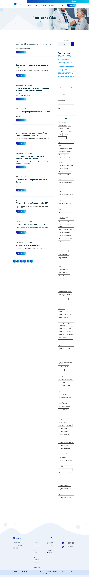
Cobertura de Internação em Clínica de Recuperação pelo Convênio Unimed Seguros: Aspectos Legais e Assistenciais (66, 75)
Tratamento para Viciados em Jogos (36, 567)
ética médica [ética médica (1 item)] (61, 508)
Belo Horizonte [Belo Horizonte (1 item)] (68, 131)
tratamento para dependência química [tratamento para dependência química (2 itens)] (65, 498)
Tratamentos (43, 5)
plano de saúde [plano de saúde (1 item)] (69, 369)
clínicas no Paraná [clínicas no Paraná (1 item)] (62, 278)
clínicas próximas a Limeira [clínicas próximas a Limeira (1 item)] (64, 285)
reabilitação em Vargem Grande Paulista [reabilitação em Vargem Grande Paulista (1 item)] (65, 398)
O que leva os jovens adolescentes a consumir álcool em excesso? (30, 157)
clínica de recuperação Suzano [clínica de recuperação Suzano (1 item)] (65, 235)
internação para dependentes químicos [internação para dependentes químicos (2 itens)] (64, 349)
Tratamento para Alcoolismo (36, 543)
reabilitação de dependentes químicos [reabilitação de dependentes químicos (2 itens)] (64, 386)
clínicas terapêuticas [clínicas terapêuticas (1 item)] (63, 288)
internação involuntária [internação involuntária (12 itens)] (63, 337)
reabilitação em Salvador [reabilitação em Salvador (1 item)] (64, 394)
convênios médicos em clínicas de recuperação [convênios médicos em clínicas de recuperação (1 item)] (65, 295)
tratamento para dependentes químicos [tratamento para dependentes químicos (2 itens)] (65, 493)
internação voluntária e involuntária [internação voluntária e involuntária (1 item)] (65, 356)
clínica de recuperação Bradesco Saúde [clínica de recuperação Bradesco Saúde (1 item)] (65, 178)
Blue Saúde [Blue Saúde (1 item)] (66, 134)
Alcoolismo (60, 97)
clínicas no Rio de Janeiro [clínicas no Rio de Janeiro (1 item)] (64, 281)
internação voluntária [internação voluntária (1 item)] (63, 352)
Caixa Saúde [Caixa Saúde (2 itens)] (61, 145)
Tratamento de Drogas (36, 556)
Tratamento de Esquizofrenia (36, 560)
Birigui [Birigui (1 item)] (60, 134)
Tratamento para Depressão (36, 553)
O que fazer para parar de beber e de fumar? (33, 111)
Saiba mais (22, 52)
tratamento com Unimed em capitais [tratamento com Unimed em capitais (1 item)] (66, 442)
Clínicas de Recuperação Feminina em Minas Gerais (33, 180)
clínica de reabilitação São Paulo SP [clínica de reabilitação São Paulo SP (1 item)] (66, 165)
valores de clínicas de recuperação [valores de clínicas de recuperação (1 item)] (66, 505)
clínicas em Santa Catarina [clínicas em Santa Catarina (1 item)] (64, 275)
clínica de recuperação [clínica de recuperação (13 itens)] (63, 168)
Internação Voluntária (51, 555)
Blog (57, 5)
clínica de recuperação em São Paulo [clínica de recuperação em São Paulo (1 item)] (65, 204)
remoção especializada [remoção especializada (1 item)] (63, 419)
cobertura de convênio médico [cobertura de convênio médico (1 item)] (65, 291)
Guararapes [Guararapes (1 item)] (61, 308)
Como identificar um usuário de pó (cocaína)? (33, 43)
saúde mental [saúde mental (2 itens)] (61, 425)
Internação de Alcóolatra (50, 546)
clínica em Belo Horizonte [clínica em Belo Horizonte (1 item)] (64, 241)
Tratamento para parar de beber (28, 245)
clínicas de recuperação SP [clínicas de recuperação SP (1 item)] (64, 269)
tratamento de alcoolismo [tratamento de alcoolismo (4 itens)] (64, 445)
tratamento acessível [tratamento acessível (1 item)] (63, 428)
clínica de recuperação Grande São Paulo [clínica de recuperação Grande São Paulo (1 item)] (66, 209)
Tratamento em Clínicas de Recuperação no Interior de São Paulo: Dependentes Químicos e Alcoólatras (66, 68)
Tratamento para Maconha (36, 563)
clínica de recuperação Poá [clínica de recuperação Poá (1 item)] (64, 232)
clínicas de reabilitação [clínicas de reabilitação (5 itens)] (63, 254)
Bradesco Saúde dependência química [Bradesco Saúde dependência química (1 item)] (65, 141)
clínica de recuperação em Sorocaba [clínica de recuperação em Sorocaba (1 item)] (64, 200)
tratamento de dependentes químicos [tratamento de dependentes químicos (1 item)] (64, 449)
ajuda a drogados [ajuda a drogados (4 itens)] (62, 125)
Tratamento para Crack (36, 546)
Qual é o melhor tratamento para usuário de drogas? (33, 66)
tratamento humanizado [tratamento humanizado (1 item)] (63, 479)
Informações (60, 103)
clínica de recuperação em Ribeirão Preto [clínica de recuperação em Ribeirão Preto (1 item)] (66, 195)
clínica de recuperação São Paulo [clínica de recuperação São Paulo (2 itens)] (65, 238)
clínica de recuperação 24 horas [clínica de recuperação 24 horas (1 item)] (65, 171)
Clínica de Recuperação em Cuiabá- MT (31, 224)
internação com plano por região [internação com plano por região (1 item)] (65, 314)
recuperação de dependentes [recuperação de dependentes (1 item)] (65, 406)
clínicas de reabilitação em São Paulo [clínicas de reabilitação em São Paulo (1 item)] (65, 258)
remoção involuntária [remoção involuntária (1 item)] (63, 422)
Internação (60, 105)
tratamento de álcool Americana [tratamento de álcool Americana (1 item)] (65, 469)
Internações (51, 5)
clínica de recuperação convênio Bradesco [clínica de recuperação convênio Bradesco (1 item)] (65, 183)
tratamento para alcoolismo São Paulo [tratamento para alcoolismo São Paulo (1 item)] (65, 489)
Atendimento (72, 5)
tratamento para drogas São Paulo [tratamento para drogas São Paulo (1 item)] (65, 501)
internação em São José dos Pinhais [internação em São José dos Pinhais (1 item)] (66, 334)
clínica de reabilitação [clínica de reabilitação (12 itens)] (63, 154)
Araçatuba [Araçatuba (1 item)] (61, 131)
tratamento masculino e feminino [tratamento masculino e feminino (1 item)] (65, 482)
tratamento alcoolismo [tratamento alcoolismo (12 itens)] (63, 431)
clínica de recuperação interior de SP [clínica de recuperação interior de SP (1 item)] (65, 213)
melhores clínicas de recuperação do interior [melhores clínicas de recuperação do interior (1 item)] (65, 363)
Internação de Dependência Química (51, 543)
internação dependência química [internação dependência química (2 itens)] (65, 328)
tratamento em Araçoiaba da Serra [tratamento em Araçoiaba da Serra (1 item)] (65, 472)
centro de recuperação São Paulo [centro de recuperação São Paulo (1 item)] (65, 148)
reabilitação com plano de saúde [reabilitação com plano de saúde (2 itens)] (65, 379)
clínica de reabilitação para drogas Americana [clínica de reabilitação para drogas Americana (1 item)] (65, 161)
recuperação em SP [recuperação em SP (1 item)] (63, 415)
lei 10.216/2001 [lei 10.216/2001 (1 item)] (62, 359)
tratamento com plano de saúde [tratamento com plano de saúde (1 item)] (65, 439)
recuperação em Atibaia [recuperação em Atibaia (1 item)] (63, 409)
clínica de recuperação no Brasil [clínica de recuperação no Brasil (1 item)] (65, 229)
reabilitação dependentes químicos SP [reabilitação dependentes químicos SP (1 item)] (66, 390)
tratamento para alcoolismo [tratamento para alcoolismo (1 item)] (64, 485)
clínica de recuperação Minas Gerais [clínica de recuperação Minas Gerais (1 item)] (66, 221)
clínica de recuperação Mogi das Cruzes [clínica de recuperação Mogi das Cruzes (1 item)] (65, 225)
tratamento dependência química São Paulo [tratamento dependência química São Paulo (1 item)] (65, 466)
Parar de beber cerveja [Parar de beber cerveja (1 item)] (63, 366)
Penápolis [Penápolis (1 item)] (61, 369)
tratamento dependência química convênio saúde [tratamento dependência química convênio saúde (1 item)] (65, 461)
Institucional (35, 5)
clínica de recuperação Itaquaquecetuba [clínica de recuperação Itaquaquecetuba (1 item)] (63, 218)
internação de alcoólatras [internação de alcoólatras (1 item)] (64, 320)
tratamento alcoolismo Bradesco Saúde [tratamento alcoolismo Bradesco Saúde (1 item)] (65, 435)
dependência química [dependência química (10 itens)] (63, 298)
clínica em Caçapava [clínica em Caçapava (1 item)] (63, 244)
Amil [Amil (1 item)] (69, 125)
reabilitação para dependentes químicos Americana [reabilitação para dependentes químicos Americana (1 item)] (65, 403)
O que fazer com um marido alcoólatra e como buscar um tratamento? (31, 134)
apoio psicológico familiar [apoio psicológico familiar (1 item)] (64, 128)
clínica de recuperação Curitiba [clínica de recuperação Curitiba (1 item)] (65, 186)
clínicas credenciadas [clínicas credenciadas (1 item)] (63, 251)
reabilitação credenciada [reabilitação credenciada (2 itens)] (64, 382)
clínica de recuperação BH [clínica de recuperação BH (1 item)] (64, 174)
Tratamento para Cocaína (36, 550)
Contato (62, 5)
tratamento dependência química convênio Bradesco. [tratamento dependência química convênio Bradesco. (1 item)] (65, 457)
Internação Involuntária (49, 553)
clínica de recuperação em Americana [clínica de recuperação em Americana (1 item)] (64, 191)
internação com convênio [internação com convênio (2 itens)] (64, 311)
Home (29, 5)
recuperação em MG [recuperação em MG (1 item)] (63, 412)
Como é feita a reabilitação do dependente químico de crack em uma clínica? (32, 89)
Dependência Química (62, 100)
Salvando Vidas (20, 40)
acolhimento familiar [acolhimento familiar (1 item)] (63, 122)
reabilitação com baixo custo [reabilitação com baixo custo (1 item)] (64, 376)
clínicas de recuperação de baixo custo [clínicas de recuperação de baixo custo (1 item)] (65, 265)
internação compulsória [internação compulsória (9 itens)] (63, 317)
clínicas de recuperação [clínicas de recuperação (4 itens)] (64, 261)
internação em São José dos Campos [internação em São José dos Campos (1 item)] (66, 331)
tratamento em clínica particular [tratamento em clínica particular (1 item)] (65, 475)
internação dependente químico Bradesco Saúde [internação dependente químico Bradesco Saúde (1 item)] (65, 324)
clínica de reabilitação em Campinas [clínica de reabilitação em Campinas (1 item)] (66, 157)
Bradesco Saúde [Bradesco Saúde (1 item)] (62, 137)
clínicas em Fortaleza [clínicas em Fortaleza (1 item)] (63, 272)
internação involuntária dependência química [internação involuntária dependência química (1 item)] (66, 344)
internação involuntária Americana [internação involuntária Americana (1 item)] (65, 340)
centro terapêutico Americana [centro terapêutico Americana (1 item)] (65, 151)
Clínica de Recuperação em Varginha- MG (32, 203)
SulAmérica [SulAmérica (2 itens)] (69, 425)
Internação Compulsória (49, 550)
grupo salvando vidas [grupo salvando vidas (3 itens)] (63, 305)
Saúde (59, 108)
